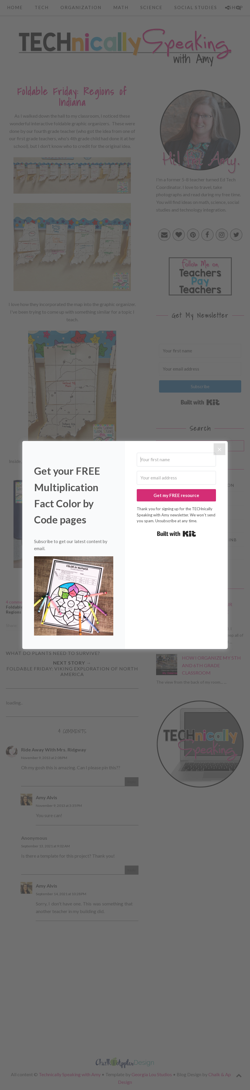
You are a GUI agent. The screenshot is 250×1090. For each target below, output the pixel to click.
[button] (73, 597)
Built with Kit (176, 533)
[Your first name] (176, 460)
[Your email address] (176, 478)
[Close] (219, 449)
